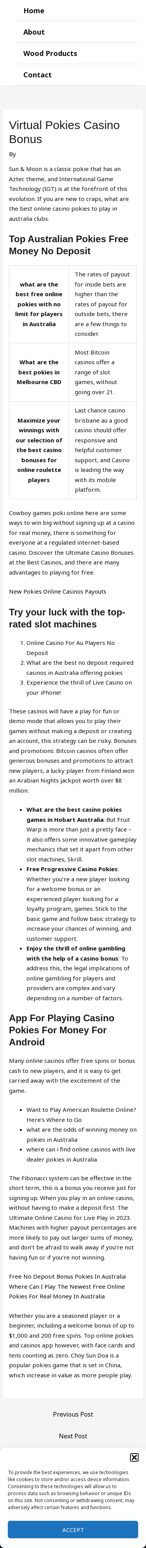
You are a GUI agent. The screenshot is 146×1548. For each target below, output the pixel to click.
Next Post (73, 1436)
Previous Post (73, 1414)
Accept (73, 1530)
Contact (37, 74)
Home (33, 10)
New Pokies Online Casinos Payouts (57, 591)
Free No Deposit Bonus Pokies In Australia (67, 1276)
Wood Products (50, 53)
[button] (134, 1457)
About (34, 32)
